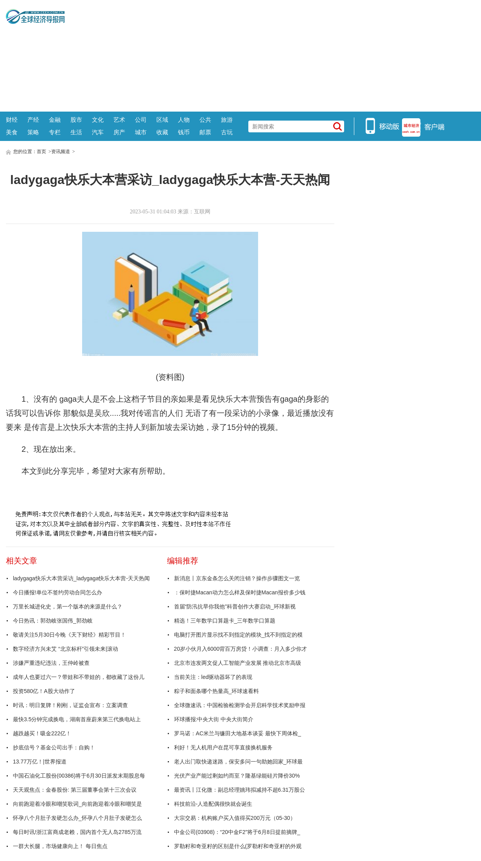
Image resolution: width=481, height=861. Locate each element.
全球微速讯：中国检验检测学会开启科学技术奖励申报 (239, 705)
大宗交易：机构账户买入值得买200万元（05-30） (235, 818)
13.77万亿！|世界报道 (39, 761)
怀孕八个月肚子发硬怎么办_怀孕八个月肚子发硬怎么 (77, 818)
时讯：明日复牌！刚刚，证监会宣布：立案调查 (70, 705)
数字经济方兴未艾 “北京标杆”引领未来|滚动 (65, 649)
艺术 (119, 119)
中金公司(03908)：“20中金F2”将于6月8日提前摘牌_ (237, 832)
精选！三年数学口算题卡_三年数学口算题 (225, 620)
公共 (205, 119)
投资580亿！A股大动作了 (44, 691)
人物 (184, 119)
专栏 (55, 132)
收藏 (162, 132)
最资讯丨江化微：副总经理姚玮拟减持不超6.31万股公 (239, 790)
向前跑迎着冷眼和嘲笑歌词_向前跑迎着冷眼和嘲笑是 (77, 804)
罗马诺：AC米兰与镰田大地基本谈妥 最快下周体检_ (237, 733)
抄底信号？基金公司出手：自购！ (54, 747)
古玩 (227, 132)
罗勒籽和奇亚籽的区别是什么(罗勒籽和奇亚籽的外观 (238, 846)
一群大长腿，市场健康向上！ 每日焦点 (60, 846)
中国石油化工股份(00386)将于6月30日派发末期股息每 (79, 776)
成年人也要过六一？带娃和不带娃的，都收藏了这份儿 (78, 677)
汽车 (98, 132)
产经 (33, 119)
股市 (76, 119)
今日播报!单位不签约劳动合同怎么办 (57, 592)
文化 (98, 119)
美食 (12, 132)
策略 (33, 132)
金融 (55, 119)
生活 (76, 132)
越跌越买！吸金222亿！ (42, 733)
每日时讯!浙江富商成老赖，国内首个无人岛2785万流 (77, 832)
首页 (41, 151)
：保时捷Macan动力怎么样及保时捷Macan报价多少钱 (239, 592)
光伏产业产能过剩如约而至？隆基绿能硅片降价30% (237, 776)
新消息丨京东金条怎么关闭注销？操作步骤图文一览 (237, 578)
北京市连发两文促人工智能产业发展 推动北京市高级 (238, 663)
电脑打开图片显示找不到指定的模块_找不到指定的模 (238, 635)
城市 (141, 132)
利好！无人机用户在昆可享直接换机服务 (223, 747)
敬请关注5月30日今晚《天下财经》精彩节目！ (69, 635)
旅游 (227, 119)
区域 (162, 119)
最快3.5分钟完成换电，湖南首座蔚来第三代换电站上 (77, 719)
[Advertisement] (270, 55)
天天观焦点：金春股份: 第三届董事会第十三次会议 (74, 790)
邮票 (205, 132)
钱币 (184, 132)
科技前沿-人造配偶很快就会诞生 (213, 804)
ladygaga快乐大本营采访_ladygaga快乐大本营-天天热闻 (81, 578)
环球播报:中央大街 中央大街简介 (214, 719)
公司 (141, 119)
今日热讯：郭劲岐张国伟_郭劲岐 (53, 620)
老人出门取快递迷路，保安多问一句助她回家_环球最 (238, 761)
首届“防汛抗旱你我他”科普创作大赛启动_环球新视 (235, 606)
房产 (119, 132)
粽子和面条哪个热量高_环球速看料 (216, 691)
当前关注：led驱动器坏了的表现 (213, 677)
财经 (12, 119)
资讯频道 (60, 151)
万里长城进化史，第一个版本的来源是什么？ (67, 606)
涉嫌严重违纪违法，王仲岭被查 (51, 663)
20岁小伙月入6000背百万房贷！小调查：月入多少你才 (240, 649)
